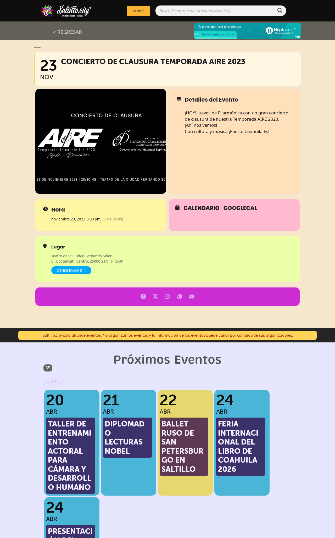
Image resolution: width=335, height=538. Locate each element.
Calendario (201, 208)
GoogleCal (240, 208)
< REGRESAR (67, 32)
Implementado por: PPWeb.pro (167, 532)
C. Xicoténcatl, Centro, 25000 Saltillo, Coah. (87, 261)
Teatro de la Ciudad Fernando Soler (81, 255)
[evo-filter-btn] (47, 367)
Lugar (58, 246)
